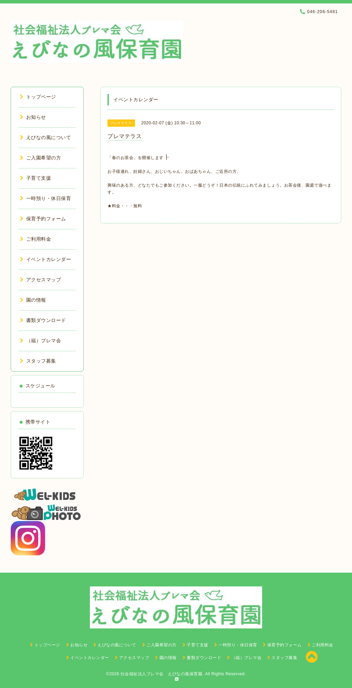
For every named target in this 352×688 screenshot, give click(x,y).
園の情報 (33, 300)
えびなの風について (45, 137)
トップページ (38, 97)
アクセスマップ (40, 279)
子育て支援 (35, 178)
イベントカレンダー (45, 259)
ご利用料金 (35, 239)
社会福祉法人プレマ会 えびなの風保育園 (162, 673)
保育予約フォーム (43, 218)
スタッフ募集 (38, 361)
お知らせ (33, 117)
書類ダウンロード (43, 320)
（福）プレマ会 (40, 340)
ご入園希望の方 (40, 157)
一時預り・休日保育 (45, 198)
